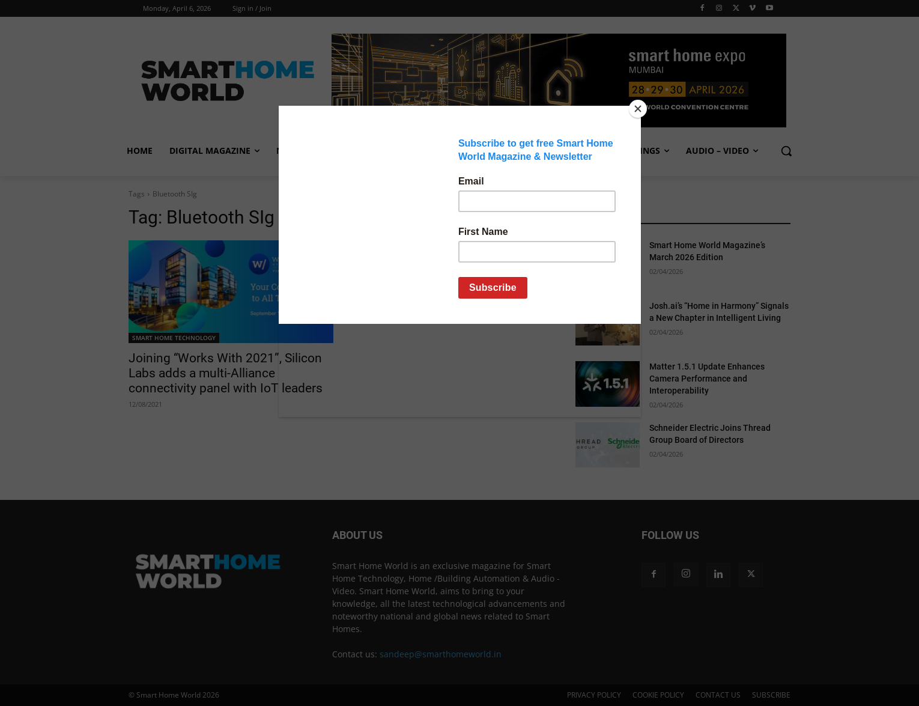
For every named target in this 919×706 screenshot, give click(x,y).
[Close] (638, 109)
